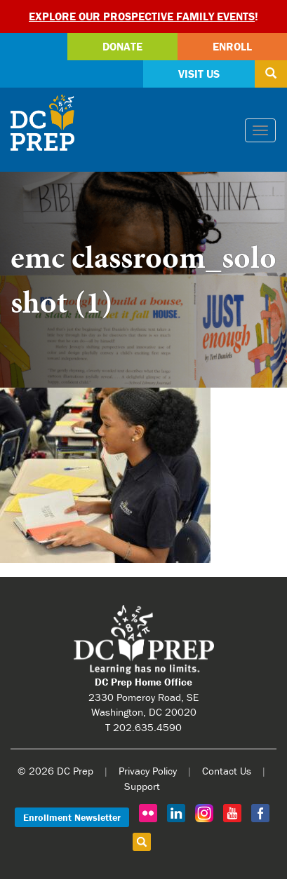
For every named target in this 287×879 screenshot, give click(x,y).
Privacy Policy (148, 770)
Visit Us (199, 74)
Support (142, 786)
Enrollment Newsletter (72, 817)
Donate (122, 46)
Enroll (232, 46)
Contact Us (226, 770)
